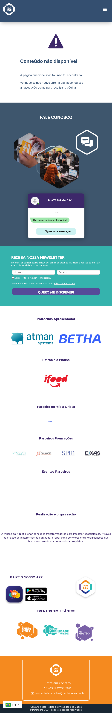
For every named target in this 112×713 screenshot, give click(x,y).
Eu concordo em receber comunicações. (31, 278)
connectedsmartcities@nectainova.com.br (60, 693)
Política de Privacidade (64, 283)
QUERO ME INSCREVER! (56, 292)
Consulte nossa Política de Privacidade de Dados (56, 706)
